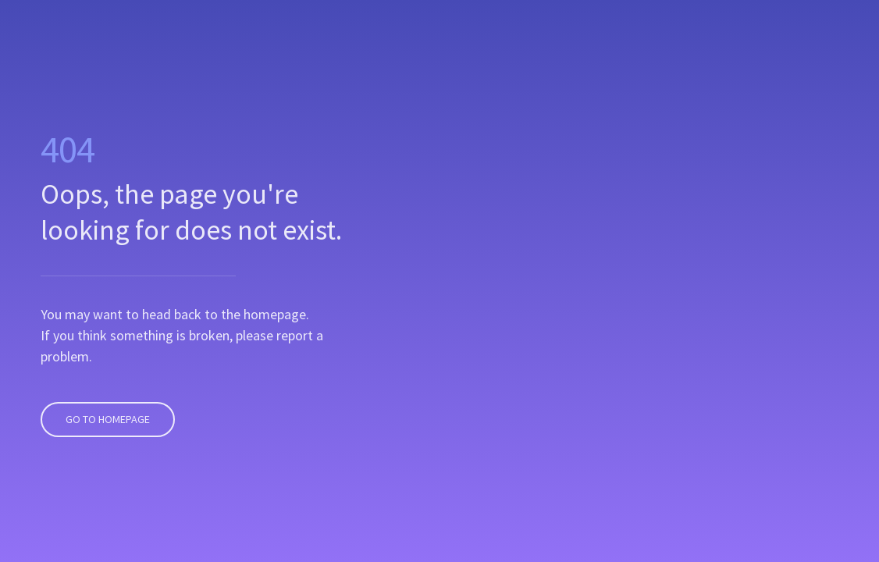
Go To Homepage (105, 401)
